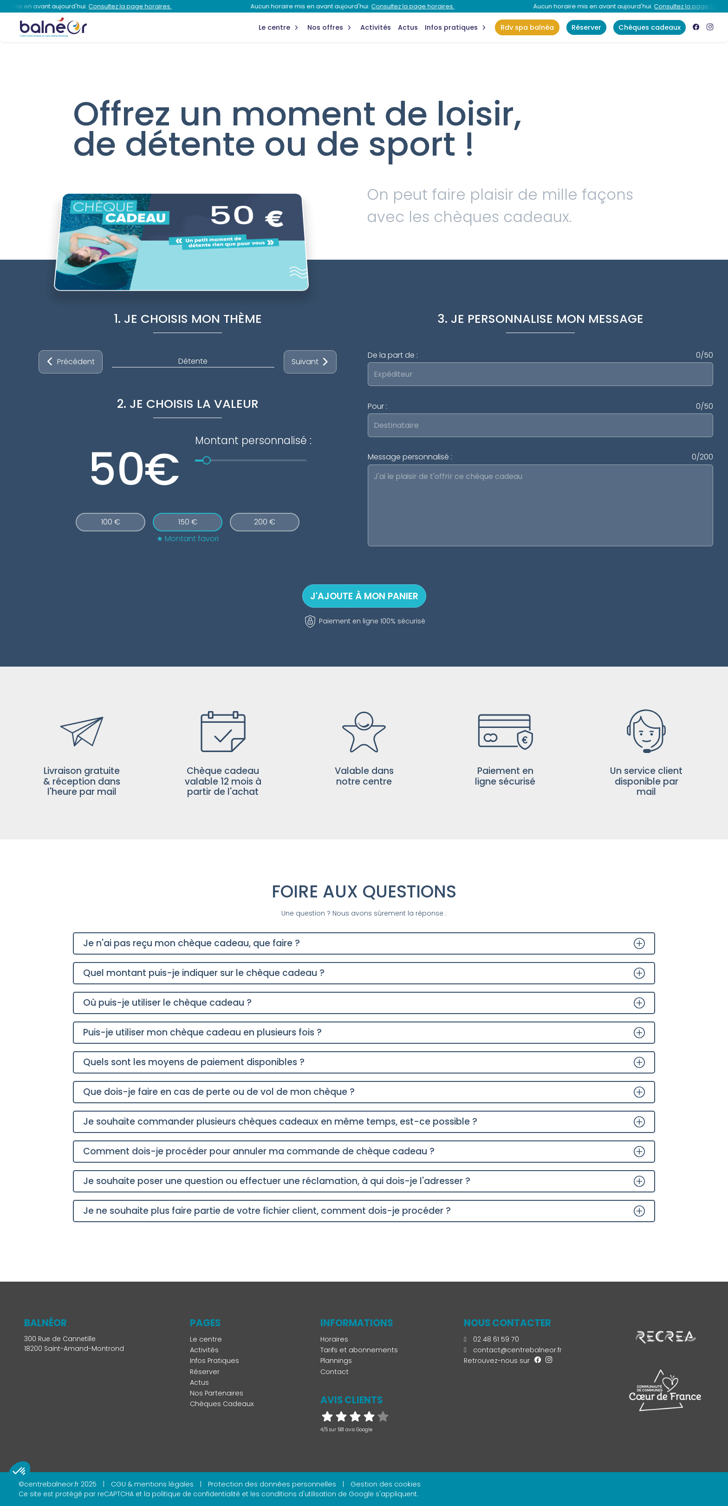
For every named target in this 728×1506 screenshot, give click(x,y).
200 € (264, 522)
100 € (110, 522)
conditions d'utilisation (298, 1494)
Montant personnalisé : (253, 440)
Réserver (205, 1371)
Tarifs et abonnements (359, 1350)
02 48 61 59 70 (491, 1339)
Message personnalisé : (540, 457)
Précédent (70, 361)
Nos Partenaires (216, 1393)
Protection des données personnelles (272, 1484)
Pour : (540, 406)
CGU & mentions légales (152, 1484)
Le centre (206, 1339)
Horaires (334, 1339)
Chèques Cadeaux (222, 1403)
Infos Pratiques (451, 27)
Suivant (310, 361)
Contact (334, 1371)
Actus (408, 27)
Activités (375, 27)
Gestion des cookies (386, 1484)
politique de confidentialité (196, 1494)
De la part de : (540, 355)
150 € (187, 522)
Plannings (336, 1360)
